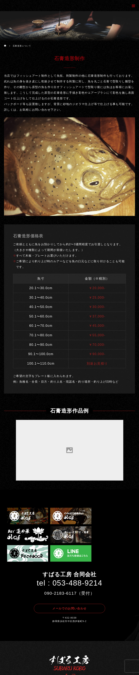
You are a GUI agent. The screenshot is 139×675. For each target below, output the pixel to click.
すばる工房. (78, 669)
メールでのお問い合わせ (69, 589)
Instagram (73, 655)
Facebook (66, 655)
